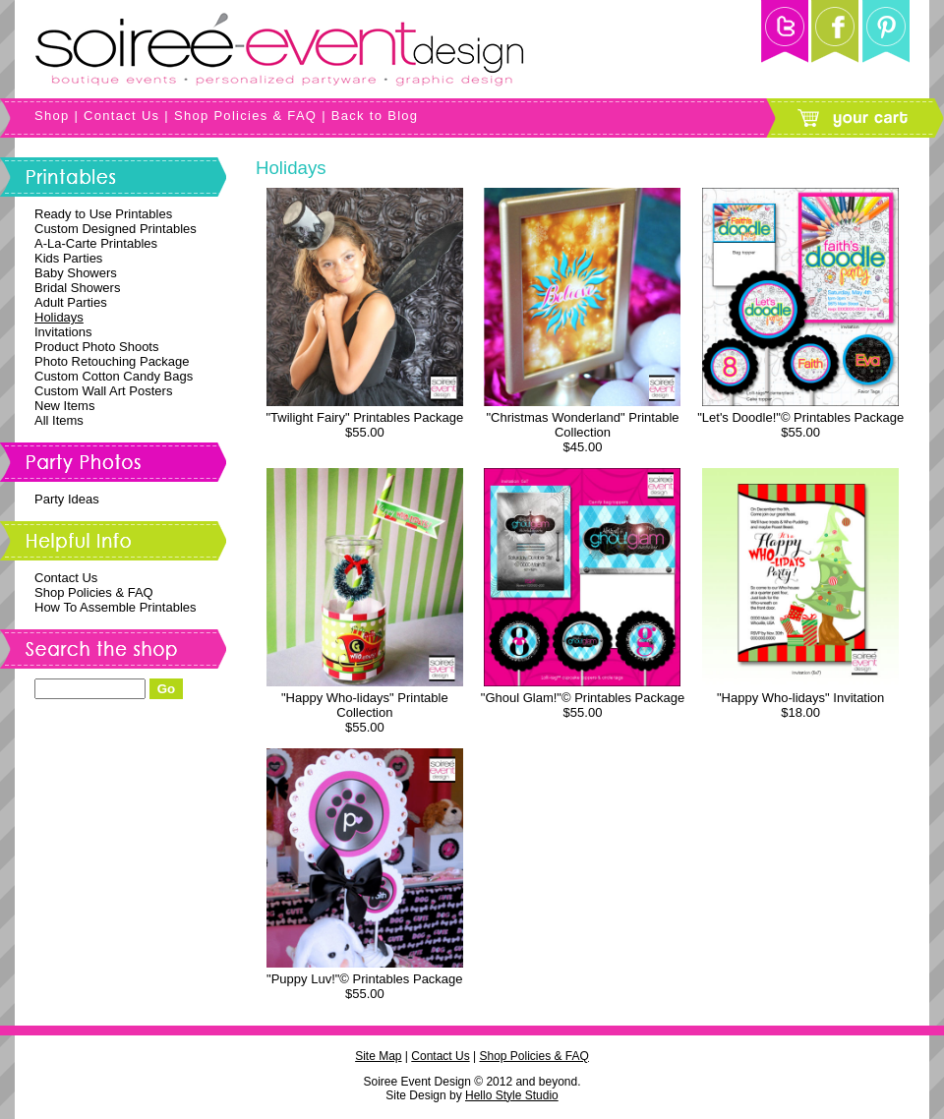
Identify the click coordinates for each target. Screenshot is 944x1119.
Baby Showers (75, 272)
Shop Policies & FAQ (245, 115)
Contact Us (121, 115)
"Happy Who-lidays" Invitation (800, 697)
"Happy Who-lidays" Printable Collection (364, 705)
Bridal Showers (77, 287)
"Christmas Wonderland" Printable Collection (582, 425)
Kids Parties (68, 258)
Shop (52, 115)
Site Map (378, 1056)
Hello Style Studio (512, 1095)
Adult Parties (70, 302)
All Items (59, 420)
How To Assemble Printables (115, 607)
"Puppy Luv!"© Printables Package (364, 979)
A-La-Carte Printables (95, 243)
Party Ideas (66, 499)
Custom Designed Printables (115, 228)
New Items (64, 405)
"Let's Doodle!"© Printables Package (800, 417)
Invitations (63, 331)
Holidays (59, 317)
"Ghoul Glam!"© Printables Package (582, 697)
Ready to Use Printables (103, 213)
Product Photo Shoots (96, 346)
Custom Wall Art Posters (103, 390)
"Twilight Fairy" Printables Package (364, 417)
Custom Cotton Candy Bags (113, 376)
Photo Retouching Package (112, 361)
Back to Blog (375, 115)
